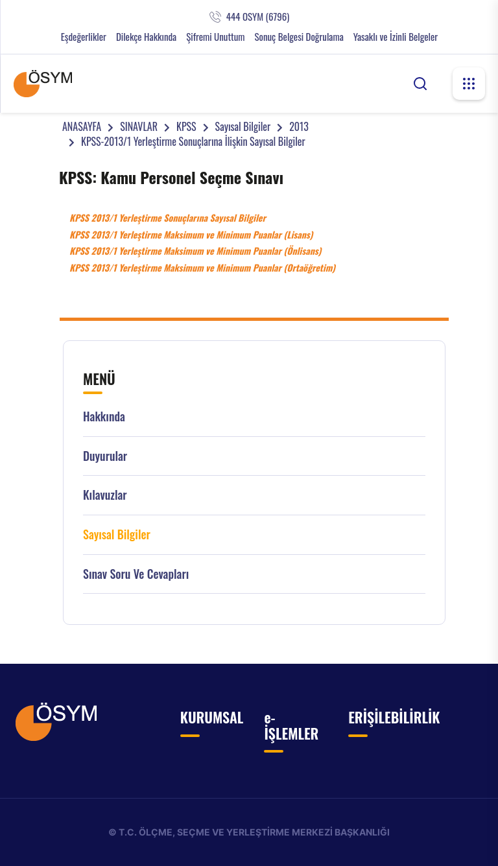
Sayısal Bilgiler (243, 126)
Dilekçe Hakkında (146, 36)
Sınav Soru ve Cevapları (136, 574)
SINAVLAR (139, 126)
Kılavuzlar (105, 495)
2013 (299, 126)
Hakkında (104, 416)
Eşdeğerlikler (83, 36)
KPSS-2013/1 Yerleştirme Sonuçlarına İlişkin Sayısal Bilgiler (193, 141)
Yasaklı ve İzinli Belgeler (395, 36)
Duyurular (105, 456)
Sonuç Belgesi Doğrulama (298, 36)
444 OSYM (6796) (257, 16)
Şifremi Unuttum (215, 36)
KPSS (186, 126)
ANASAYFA (81, 126)
